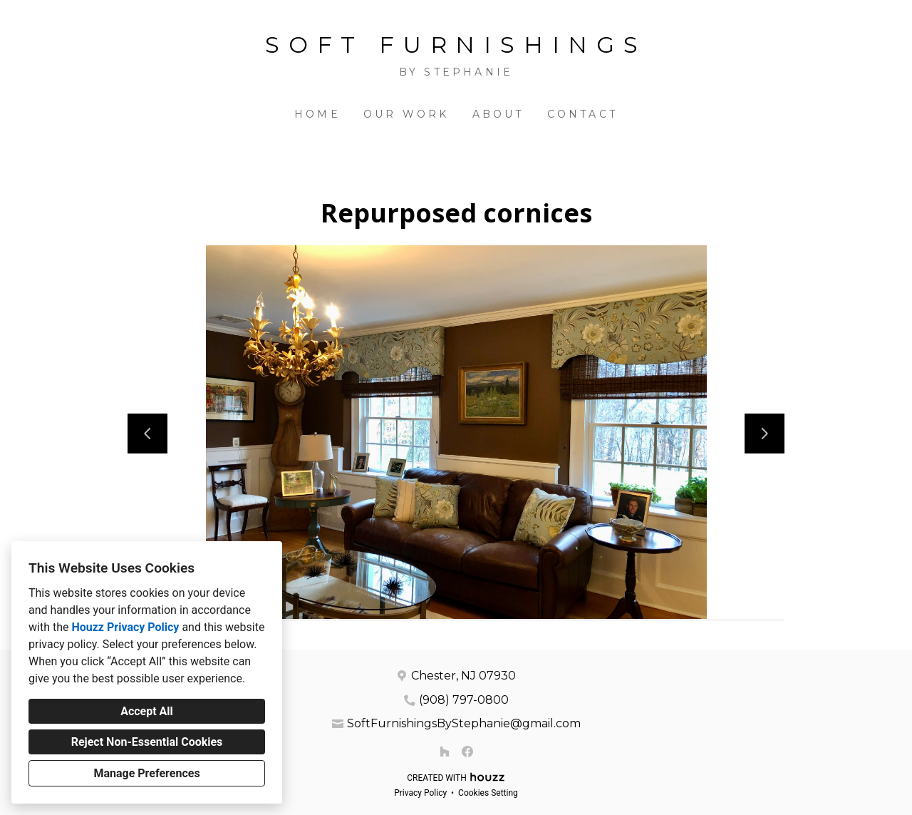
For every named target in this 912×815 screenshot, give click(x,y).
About (498, 114)
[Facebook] (467, 751)
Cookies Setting (488, 793)
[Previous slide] (147, 433)
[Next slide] (764, 433)
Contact (582, 114)
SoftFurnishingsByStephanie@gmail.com (464, 723)
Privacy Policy (420, 793)
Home (317, 114)
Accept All (146, 711)
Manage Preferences (146, 773)
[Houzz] (444, 751)
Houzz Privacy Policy (125, 627)
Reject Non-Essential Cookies (147, 742)
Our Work (406, 114)
